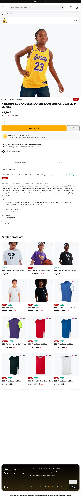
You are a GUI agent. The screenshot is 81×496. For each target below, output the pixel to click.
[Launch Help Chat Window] (74, 487)
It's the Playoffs (15, 175)
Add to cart (34, 128)
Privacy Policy (52, 486)
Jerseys (11, 14)
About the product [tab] (21, 162)
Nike (4, 175)
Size (26, 120)
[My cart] (76, 7)
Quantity (4, 120)
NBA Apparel (44, 175)
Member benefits (40, 2)
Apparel (4, 14)
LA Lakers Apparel (59, 175)
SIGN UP (73, 481)
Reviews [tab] (60, 162)
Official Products (30, 175)
